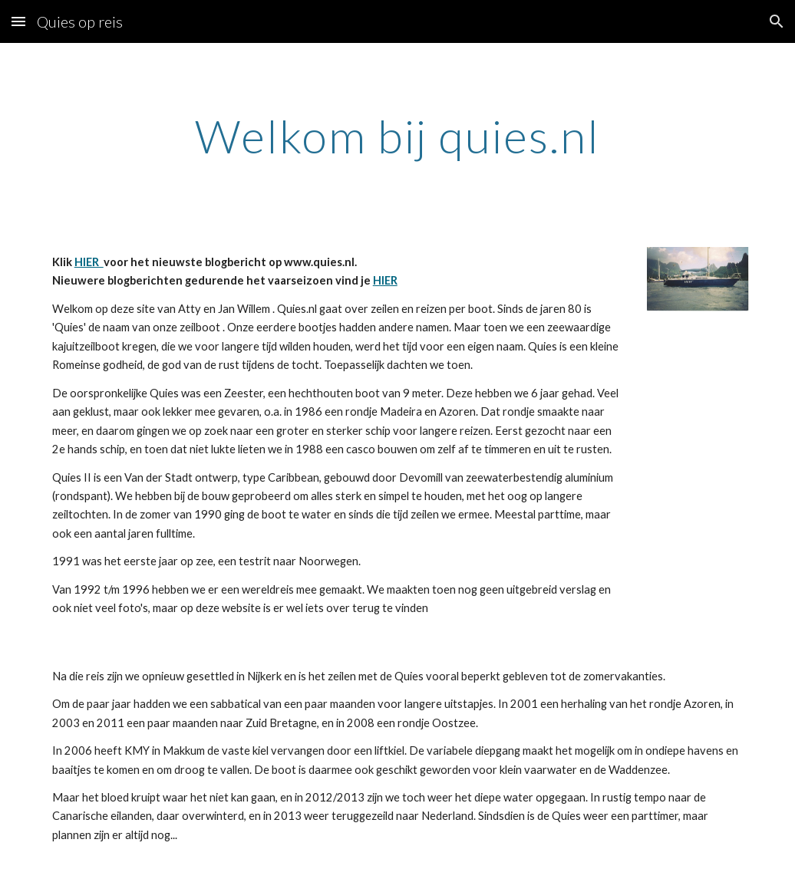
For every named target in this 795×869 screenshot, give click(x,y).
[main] (398, 135)
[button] (18, 21)
